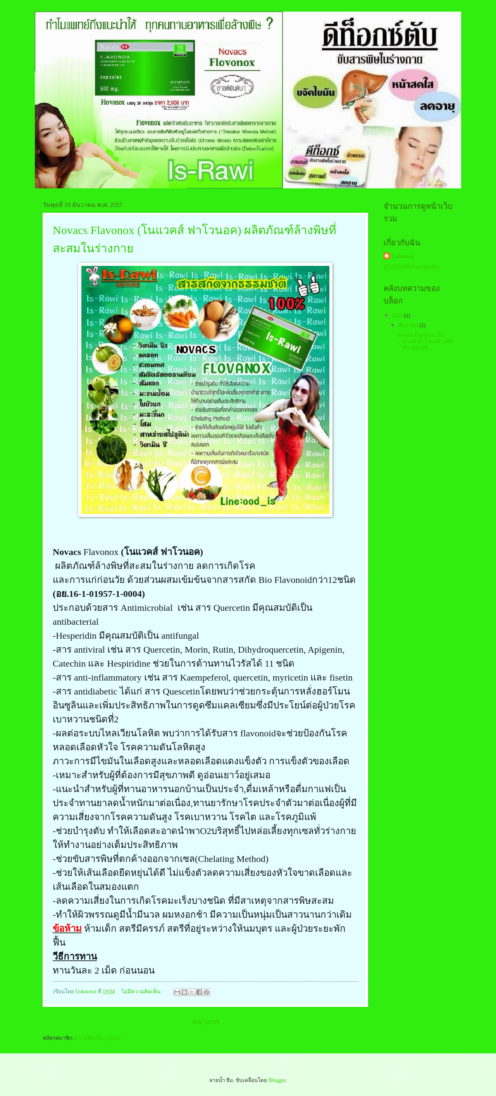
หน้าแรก (205, 1022)
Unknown (402, 256)
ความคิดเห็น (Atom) (97, 1038)
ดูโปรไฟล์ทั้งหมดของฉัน (411, 267)
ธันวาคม (408, 325)
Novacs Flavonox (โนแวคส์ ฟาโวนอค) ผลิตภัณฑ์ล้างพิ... (425, 341)
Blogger (277, 1080)
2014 (398, 316)
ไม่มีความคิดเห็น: (142, 991)
